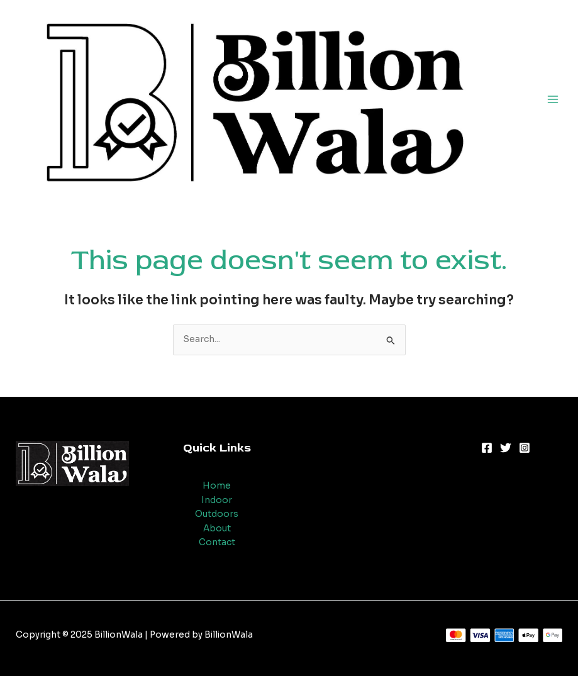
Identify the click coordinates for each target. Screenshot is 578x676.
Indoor (216, 500)
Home (217, 485)
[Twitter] (505, 447)
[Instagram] (524, 447)
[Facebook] (486, 447)
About (217, 528)
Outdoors (216, 514)
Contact (217, 542)
